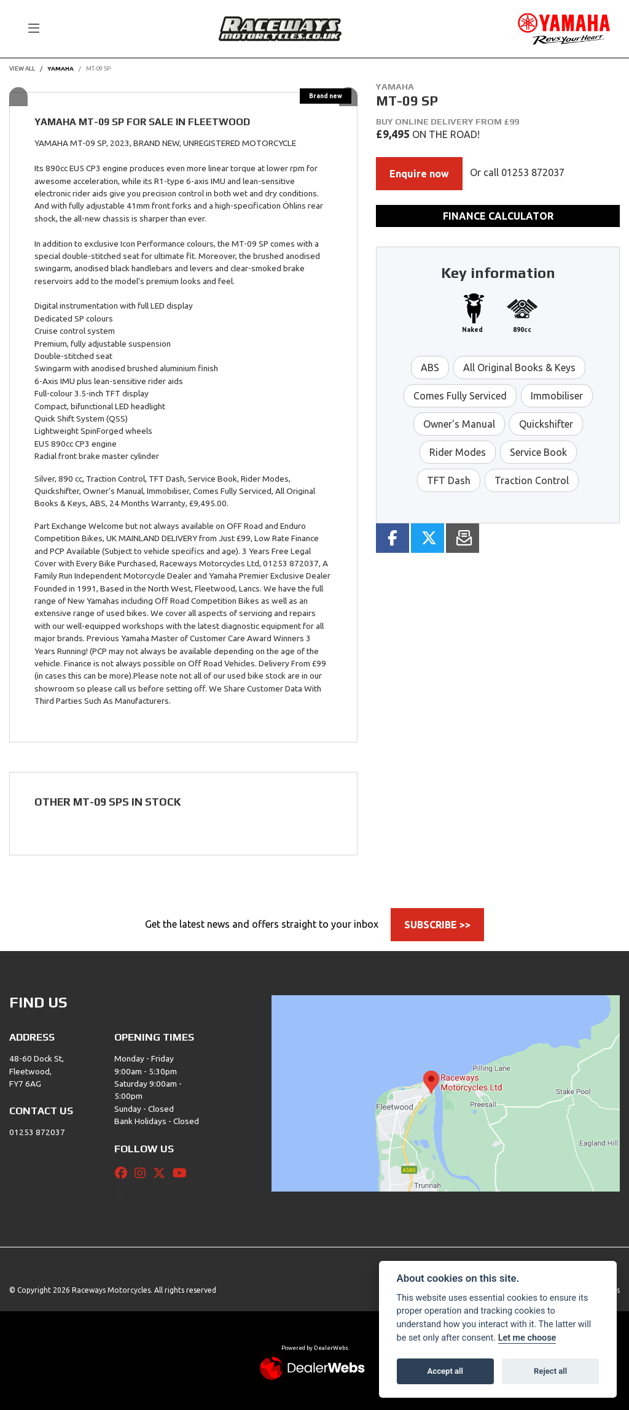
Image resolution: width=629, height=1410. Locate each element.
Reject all (550, 1371)
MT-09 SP (98, 68)
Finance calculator (498, 216)
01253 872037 (533, 172)
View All (22, 68)
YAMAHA (60, 68)
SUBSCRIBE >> (437, 924)
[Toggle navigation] (28, 29)
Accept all (445, 1371)
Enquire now (419, 173)
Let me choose (527, 1338)
